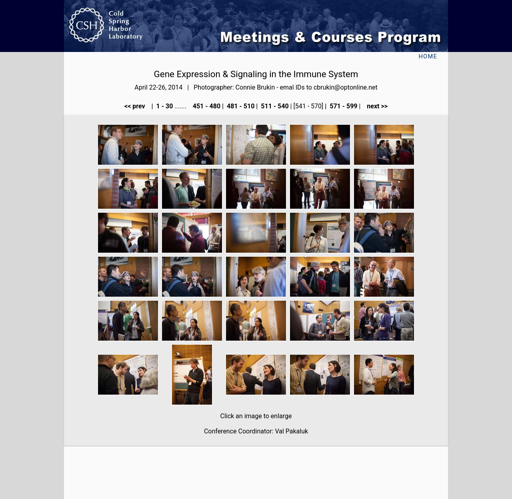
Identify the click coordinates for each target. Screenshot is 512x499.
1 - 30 (164, 106)
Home (427, 56)
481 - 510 (239, 106)
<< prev (137, 106)
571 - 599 (342, 106)
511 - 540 (273, 106)
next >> (375, 106)
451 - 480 (205, 106)
